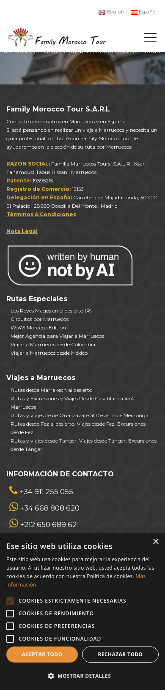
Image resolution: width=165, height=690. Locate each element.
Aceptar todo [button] (42, 654)
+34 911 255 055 (46, 491)
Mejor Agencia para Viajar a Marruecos (57, 336)
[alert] (82, 611)
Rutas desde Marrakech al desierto (51, 390)
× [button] (155, 542)
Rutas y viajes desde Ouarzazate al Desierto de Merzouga (79, 415)
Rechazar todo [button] (120, 654)
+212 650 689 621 (49, 524)
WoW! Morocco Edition (38, 327)
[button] (82, 675)
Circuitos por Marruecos (40, 319)
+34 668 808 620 (50, 508)
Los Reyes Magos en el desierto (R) (51, 310)
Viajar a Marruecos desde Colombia (53, 344)
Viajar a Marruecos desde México (49, 353)
